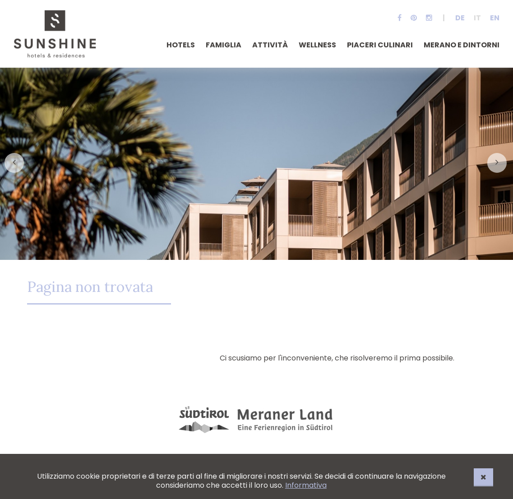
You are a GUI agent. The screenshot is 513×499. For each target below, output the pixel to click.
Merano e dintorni (461, 45)
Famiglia (223, 45)
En (494, 18)
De (460, 18)
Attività (270, 45)
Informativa (306, 485)
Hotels (180, 45)
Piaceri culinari (380, 45)
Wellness (317, 45)
